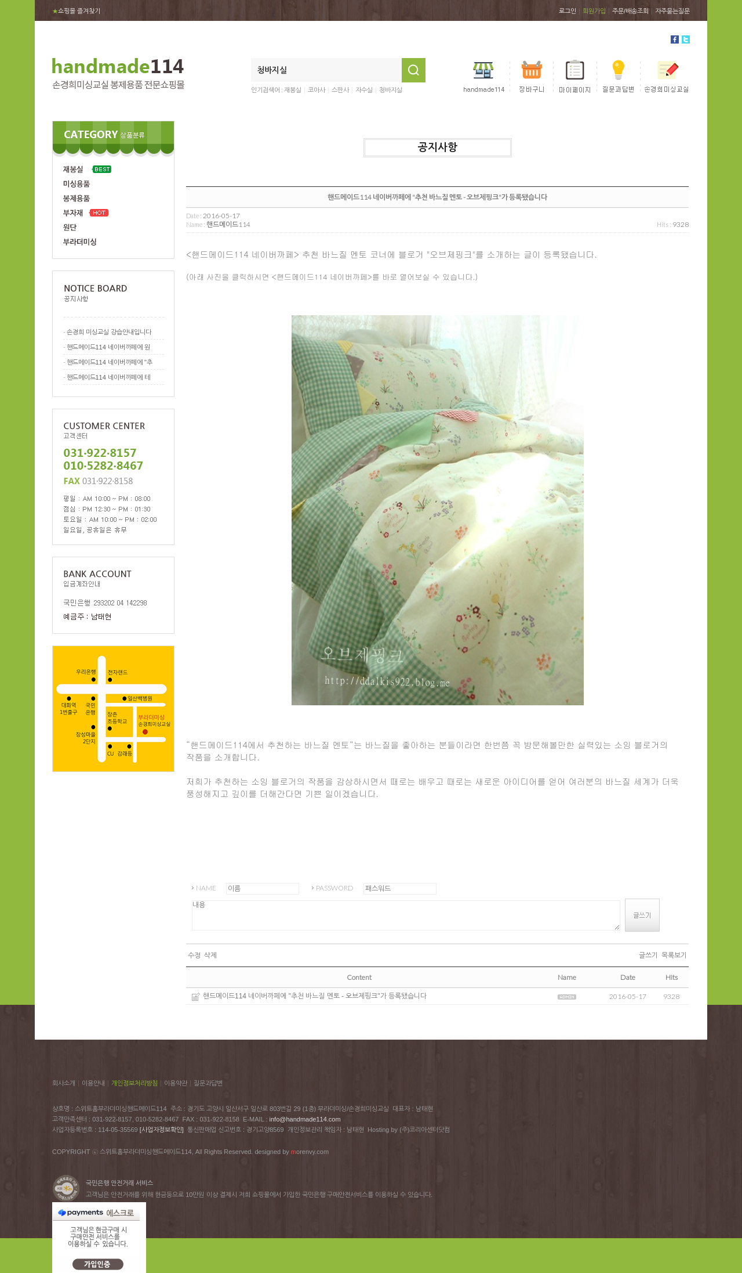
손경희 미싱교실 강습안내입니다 (109, 332)
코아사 (316, 89)
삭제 (210, 955)
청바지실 (390, 89)
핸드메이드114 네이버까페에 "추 (109, 362)
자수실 (364, 89)
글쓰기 (648, 955)
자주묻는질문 (672, 11)
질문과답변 (208, 1083)
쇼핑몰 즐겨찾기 (76, 11)
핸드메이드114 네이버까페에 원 (108, 347)
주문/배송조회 (630, 11)
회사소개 (63, 1083)
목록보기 (674, 955)
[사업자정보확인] (162, 1129)
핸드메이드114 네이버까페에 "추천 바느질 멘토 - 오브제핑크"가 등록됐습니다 (315, 996)
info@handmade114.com (305, 1119)
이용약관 (175, 1083)
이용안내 (93, 1083)
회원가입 (594, 11)
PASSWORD (335, 887)
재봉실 (292, 89)
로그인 (567, 11)
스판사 (340, 89)
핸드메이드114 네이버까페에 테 (108, 377)
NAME (206, 887)
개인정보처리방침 (134, 1083)
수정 (194, 955)
